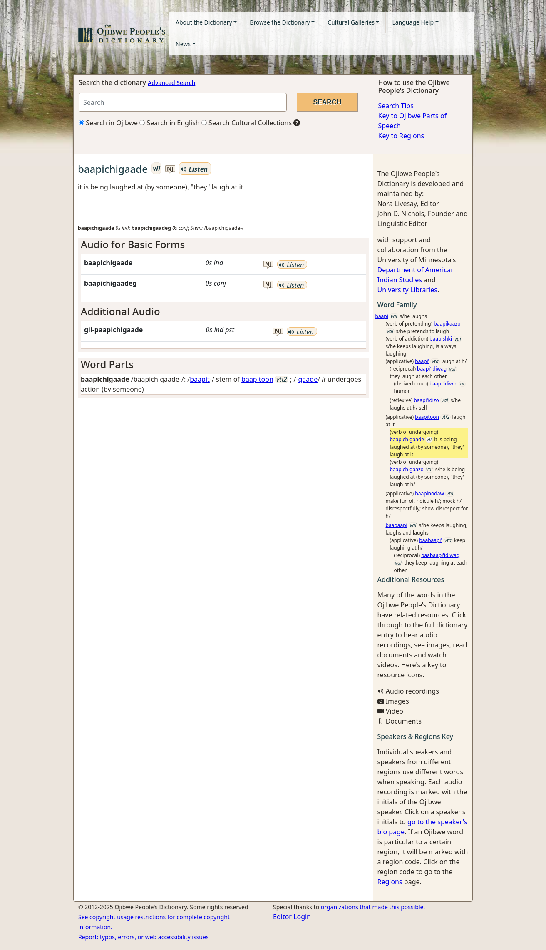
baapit (200, 379)
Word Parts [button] (107, 364)
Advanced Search (171, 83)
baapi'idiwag (432, 368)
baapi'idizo (426, 400)
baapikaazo (447, 323)
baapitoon (257, 379)
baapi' (422, 361)
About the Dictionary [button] (204, 22)
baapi (381, 316)
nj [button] (170, 168)
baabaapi (396, 525)
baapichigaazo (407, 469)
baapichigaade (407, 439)
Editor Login (292, 916)
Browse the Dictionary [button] (280, 22)
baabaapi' (430, 540)
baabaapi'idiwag (440, 555)
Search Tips (396, 105)
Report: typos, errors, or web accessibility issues (143, 937)
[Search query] (183, 102)
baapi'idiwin (443, 383)
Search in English (169, 122)
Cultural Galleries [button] (351, 22)
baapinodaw (429, 493)
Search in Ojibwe (108, 122)
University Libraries (407, 289)
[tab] (223, 245)
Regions (389, 881)
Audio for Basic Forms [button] (133, 244)
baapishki (440, 338)
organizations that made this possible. (373, 907)
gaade (308, 379)
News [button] (183, 44)
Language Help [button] (413, 22)
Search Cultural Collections (246, 122)
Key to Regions (401, 135)
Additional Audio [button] (120, 311)
